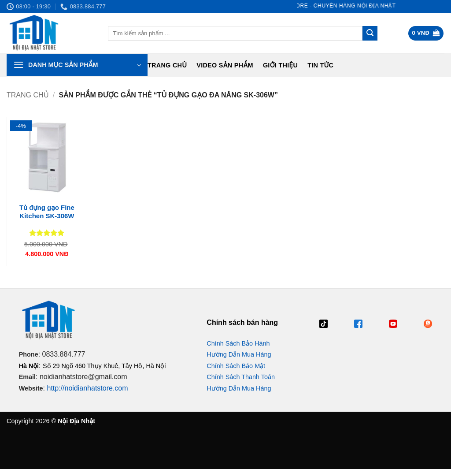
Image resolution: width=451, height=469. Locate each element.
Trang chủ (167, 65)
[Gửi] (369, 33)
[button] (426, 33)
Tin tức (320, 65)
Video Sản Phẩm (224, 65)
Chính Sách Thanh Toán (241, 376)
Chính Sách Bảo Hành (238, 343)
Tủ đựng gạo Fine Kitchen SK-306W (46, 212)
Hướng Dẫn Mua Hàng (239, 354)
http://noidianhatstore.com (87, 388)
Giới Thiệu (280, 65)
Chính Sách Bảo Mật (236, 365)
